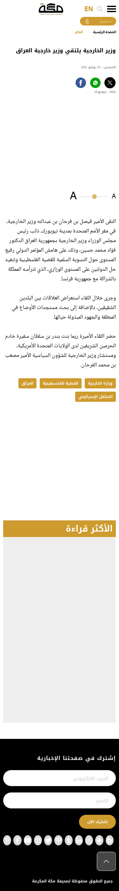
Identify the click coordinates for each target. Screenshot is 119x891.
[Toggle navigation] (111, 9)
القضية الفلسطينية (60, 383)
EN (88, 9)
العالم (79, 32)
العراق (27, 383)
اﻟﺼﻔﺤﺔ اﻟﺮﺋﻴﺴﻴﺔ (104, 32)
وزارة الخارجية (100, 383)
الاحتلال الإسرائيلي (95, 396)
